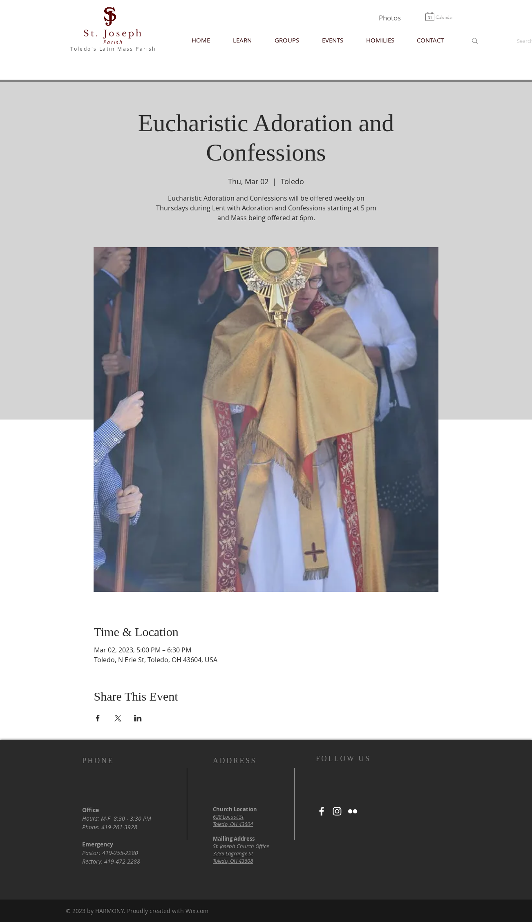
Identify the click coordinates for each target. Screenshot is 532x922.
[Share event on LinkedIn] (138, 718)
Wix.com (197, 911)
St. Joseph (113, 33)
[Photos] (389, 17)
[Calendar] (444, 17)
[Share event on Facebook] (98, 718)
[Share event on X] (118, 718)
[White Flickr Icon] (352, 811)
